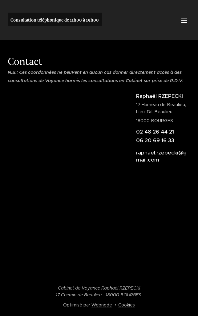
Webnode (101, 305)
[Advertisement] (99, 217)
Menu (184, 20)
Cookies (126, 305)
